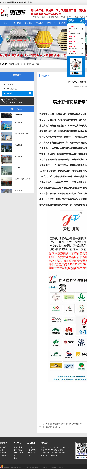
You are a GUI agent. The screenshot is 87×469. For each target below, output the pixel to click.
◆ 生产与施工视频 (11, 89)
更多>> (16, 458)
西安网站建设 (52, 467)
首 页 (6, 23)
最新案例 (62, 23)
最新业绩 (28, 23)
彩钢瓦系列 (18, 447)
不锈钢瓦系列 (18, 450)
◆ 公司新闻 (8, 84)
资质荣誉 (3, 453)
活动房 (17, 64)
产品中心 (39, 23)
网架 (37, 64)
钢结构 (11, 64)
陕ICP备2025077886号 (39, 467)
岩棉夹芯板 (30, 64)
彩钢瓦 (23, 64)
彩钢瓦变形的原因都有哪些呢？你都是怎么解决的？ (64, 424)
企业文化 (3, 450)
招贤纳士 (3, 455)
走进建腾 (3, 443)
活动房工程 (31, 453)
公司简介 (3, 447)
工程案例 (31, 443)
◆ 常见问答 (8, 93)
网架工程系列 (32, 450)
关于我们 (17, 23)
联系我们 (44, 443)
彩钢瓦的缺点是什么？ (54, 427)
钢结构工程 (51, 23)
